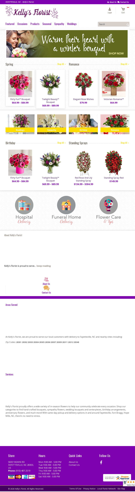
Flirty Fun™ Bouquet (20, 99)
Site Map (121, 489)
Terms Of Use (75, 489)
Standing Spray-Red (113, 178)
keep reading (44, 266)
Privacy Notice (89, 489)
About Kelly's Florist (13, 235)
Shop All (61, 64)
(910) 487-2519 (23, 471)
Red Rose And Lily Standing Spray (83, 180)
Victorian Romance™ (114, 99)
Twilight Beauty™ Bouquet (50, 101)
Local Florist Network (106, 489)
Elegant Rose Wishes (83, 99)
